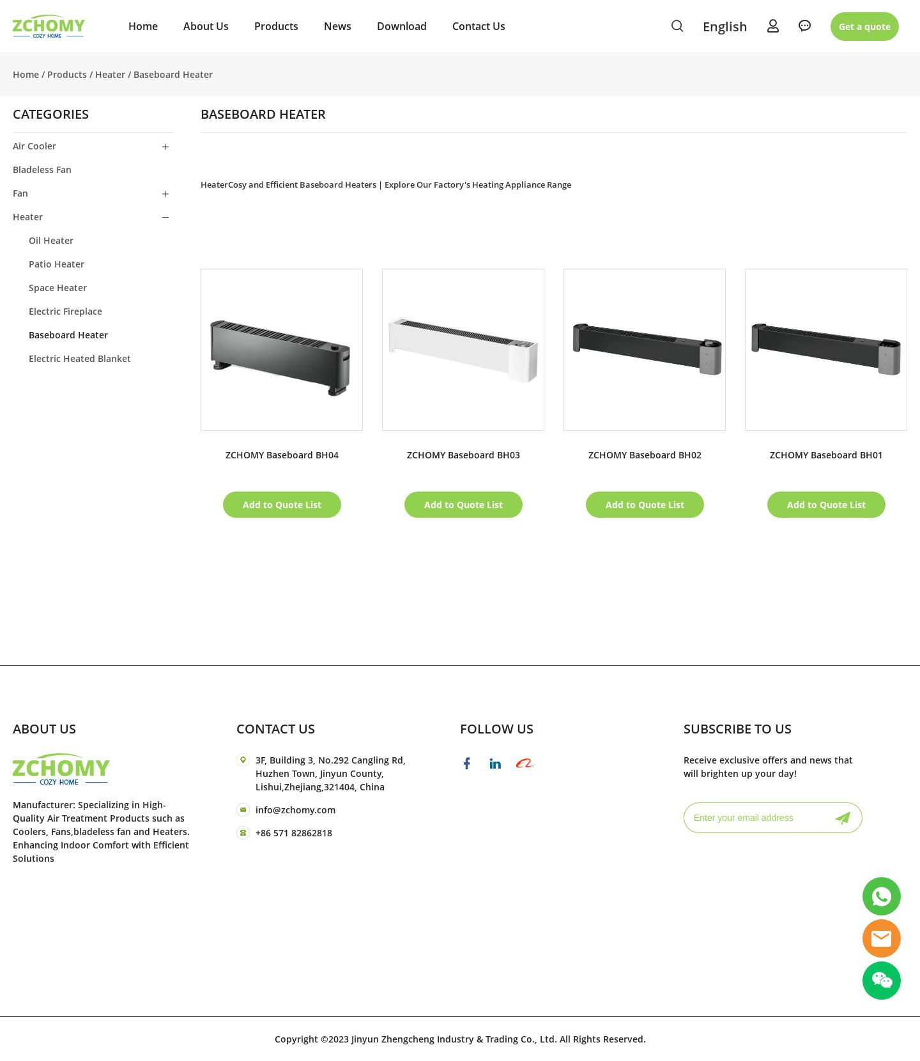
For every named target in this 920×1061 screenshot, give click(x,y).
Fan (20, 193)
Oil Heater (51, 240)
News (337, 26)
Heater (110, 74)
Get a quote (865, 26)
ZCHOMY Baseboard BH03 (463, 455)
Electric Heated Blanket (80, 358)
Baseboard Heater (173, 74)
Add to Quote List (282, 505)
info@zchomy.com (295, 810)
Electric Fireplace (65, 311)
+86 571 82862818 (294, 833)
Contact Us (478, 26)
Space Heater (58, 288)
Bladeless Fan (42, 169)
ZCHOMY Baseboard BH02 (645, 455)
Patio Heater (56, 264)
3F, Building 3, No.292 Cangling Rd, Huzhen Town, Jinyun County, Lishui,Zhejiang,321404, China (331, 773)
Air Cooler (34, 146)
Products (276, 26)
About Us (206, 26)
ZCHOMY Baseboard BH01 (826, 455)
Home (143, 26)
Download (402, 26)
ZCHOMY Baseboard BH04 (282, 455)
